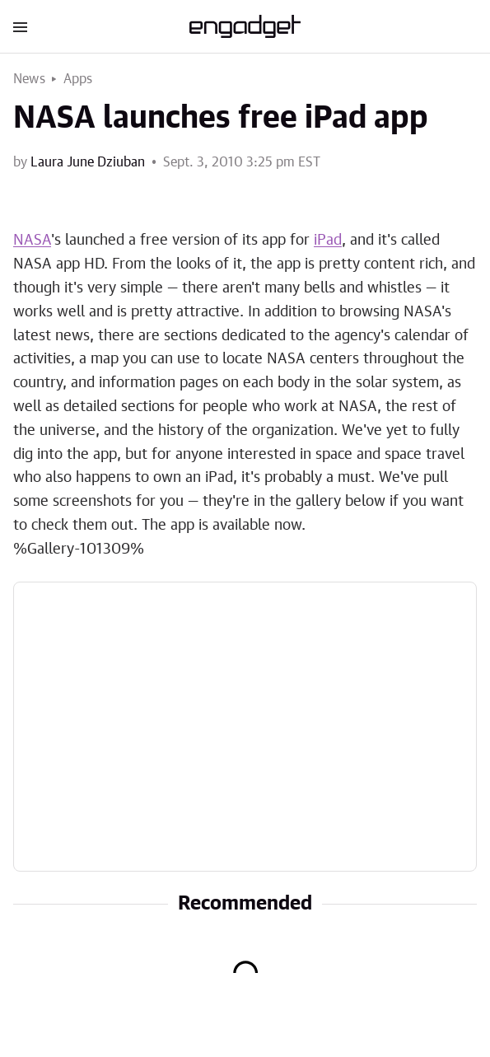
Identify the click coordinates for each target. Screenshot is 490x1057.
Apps (78, 79)
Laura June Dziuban (87, 162)
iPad (328, 240)
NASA (32, 240)
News (29, 79)
